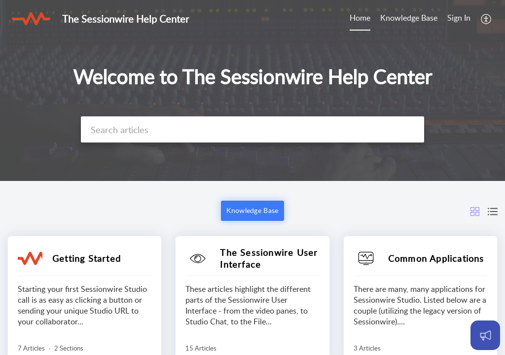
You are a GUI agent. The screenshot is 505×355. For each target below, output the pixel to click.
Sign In (458, 17)
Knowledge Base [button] (252, 210)
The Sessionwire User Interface (269, 258)
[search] (252, 129)
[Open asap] (485, 335)
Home (360, 17)
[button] (486, 18)
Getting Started (86, 258)
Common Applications (436, 258)
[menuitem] (360, 19)
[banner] (252, 90)
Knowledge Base (408, 17)
